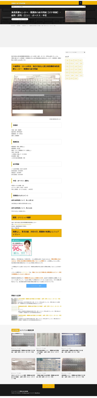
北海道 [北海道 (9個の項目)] (80, 61)
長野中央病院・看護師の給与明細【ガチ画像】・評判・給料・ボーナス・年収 (73, 352)
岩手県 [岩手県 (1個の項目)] (71, 70)
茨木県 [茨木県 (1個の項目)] (81, 76)
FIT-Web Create (25, 395)
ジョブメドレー (25, 273)
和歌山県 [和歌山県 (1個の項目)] (72, 64)
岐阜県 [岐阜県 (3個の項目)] (80, 67)
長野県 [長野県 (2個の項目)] (67, 79)
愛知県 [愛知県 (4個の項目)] (67, 73)
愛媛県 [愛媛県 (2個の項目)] (80, 70)
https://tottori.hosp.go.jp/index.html (23, 225)
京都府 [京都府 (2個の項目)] (71, 61)
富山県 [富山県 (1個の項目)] (71, 67)
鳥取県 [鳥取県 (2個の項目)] (76, 79)
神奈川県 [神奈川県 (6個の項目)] (67, 76)
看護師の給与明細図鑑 (24, 393)
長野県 (69, 349)
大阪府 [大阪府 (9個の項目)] (81, 64)
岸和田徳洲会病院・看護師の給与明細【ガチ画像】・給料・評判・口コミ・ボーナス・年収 (23, 353)
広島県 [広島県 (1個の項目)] (76, 70)
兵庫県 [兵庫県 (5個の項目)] (76, 61)
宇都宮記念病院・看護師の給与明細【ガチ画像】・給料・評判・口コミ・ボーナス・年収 (39, 316)
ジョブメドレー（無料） (36, 286)
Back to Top (48, 388)
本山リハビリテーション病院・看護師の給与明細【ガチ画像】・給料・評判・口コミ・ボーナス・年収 (23, 378)
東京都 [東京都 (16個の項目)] (71, 73)
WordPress (37, 395)
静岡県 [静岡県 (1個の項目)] (71, 79)
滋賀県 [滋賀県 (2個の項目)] (80, 73)
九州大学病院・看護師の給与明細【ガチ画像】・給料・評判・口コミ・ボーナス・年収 (39, 299)
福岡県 (44, 374)
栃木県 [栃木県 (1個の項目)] (76, 73)
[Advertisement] (48, 37)
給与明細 (20, 20)
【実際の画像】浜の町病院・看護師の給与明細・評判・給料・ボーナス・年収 (48, 377)
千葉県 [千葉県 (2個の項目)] (67, 64)
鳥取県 (25, 20)
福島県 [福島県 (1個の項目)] (76, 76)
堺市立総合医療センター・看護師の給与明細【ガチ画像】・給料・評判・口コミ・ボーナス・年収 (48, 353)
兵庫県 (19, 374)
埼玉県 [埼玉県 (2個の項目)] (76, 64)
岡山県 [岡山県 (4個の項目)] (67, 70)
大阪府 (19, 349)
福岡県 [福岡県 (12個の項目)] (72, 76)
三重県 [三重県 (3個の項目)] (67, 61)
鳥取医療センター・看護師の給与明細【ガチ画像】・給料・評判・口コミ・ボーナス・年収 (73, 378)
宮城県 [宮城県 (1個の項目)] (67, 67)
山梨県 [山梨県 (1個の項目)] (76, 67)
